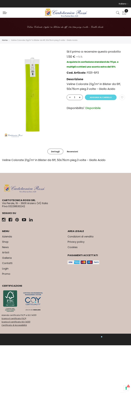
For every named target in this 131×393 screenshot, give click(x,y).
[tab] (55, 151)
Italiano (123, 3)
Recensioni (72, 151)
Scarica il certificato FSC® (14, 318)
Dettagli (55, 151)
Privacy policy (76, 242)
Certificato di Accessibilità (14, 325)
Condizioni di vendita (80, 236)
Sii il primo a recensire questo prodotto (94, 52)
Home (5, 40)
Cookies (73, 247)
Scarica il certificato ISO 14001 (16, 321)
